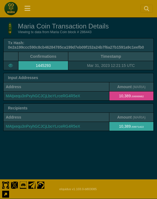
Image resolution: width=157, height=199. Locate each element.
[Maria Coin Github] (6, 184)
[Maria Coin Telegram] (32, 184)
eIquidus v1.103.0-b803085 (78, 189)
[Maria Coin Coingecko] (41, 184)
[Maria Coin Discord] (23, 184)
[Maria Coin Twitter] (14, 184)
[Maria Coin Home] (11, 8)
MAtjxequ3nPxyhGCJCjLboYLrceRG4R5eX (43, 96)
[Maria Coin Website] (6, 193)
